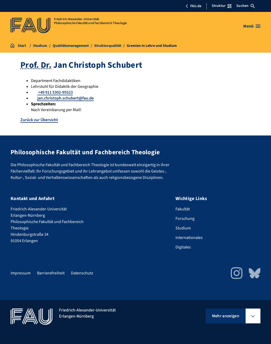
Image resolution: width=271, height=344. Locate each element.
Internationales (189, 238)
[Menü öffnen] (251, 26)
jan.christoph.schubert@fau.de (65, 98)
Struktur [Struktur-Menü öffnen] (221, 5)
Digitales (183, 247)
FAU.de (193, 6)
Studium (183, 228)
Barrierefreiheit (51, 273)
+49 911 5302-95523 (55, 92)
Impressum (21, 273)
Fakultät (182, 209)
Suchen (245, 5)
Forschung (185, 218)
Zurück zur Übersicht (39, 120)
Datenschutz (82, 273)
